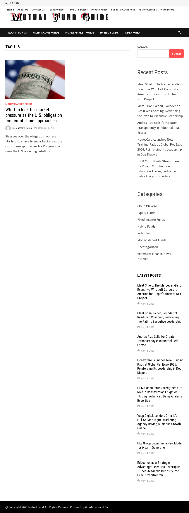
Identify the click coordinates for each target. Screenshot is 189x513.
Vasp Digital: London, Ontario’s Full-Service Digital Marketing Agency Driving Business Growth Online (159, 422)
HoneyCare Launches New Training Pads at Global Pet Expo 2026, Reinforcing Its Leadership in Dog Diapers (160, 366)
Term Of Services (78, 9)
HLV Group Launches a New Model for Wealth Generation (159, 445)
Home (10, 9)
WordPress (92, 507)
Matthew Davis (24, 128)
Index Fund (132, 32)
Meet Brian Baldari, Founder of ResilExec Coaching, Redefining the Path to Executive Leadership (160, 111)
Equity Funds (17, 32)
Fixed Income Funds (46, 32)
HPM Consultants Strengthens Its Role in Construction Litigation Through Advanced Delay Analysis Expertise (159, 394)
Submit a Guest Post (123, 9)
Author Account (148, 9)
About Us (23, 9)
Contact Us (38, 9)
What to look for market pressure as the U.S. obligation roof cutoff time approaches (33, 115)
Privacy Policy (99, 9)
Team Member (56, 9)
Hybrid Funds (109, 32)
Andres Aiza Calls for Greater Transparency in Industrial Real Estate (158, 128)
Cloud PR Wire (147, 206)
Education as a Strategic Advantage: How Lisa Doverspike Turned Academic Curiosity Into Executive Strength (159, 469)
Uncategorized (147, 247)
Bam (107, 507)
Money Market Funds (79, 32)
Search (142, 47)
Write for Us (167, 9)
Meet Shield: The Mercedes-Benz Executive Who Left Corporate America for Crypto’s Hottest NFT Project (159, 291)
